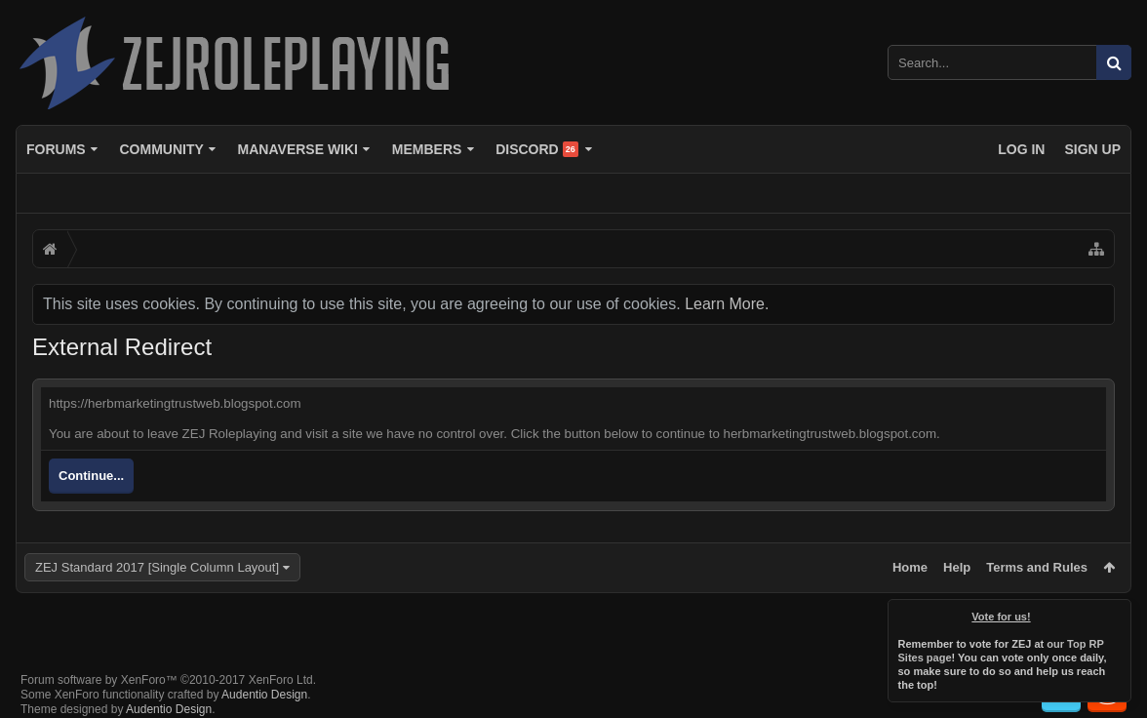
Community (161, 149)
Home (910, 567)
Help (956, 567)
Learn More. (727, 304)
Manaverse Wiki (298, 149)
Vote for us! (1001, 616)
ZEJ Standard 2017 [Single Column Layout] (157, 567)
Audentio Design (264, 679)
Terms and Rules (1037, 567)
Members (427, 149)
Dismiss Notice (1118, 612)
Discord (536, 149)
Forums (56, 149)
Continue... (91, 475)
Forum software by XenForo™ (168, 664)
